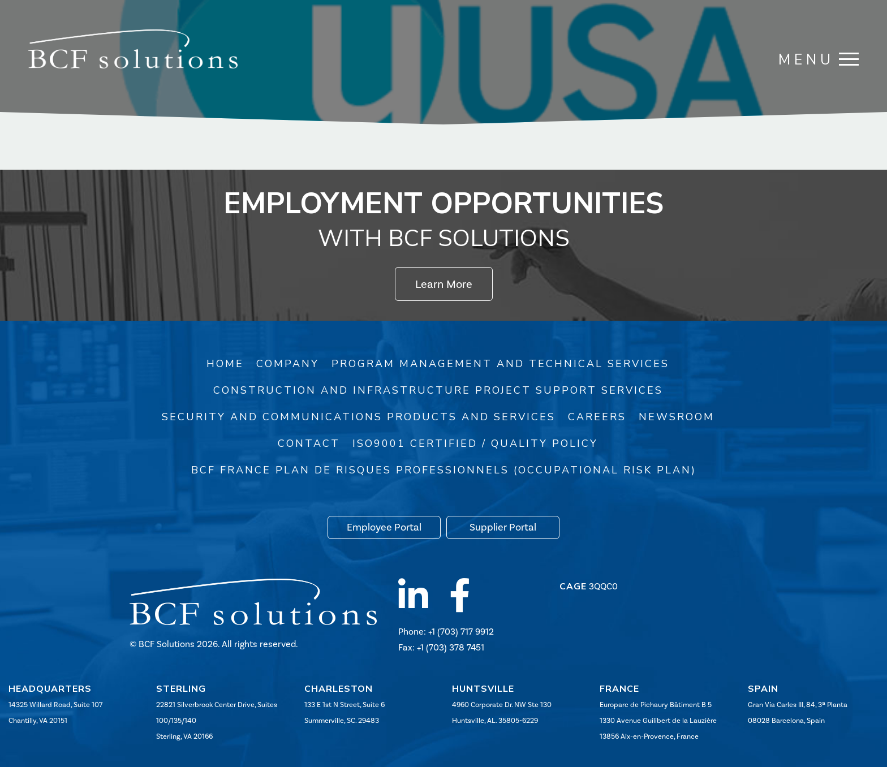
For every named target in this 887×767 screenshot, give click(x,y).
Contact (309, 443)
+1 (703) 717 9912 (461, 631)
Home (225, 363)
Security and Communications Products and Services (359, 417)
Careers (597, 417)
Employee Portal (384, 527)
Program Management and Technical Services (500, 363)
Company (287, 363)
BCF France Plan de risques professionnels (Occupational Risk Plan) (443, 470)
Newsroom (676, 417)
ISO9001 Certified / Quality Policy (475, 443)
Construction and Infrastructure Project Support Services (438, 390)
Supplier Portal (503, 527)
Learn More (443, 284)
